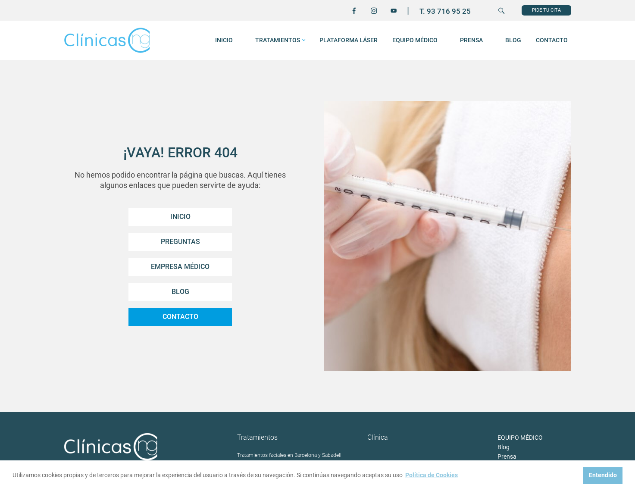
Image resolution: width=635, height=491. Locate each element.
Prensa (471, 40)
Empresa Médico (180, 267)
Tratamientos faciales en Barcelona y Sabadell (289, 455)
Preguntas (180, 242)
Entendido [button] (603, 475)
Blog (513, 40)
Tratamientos (277, 40)
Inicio (180, 217)
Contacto (552, 40)
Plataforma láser (348, 40)
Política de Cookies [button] (431, 475)
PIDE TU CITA (546, 10)
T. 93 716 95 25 (445, 11)
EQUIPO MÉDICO (415, 40)
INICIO (224, 40)
